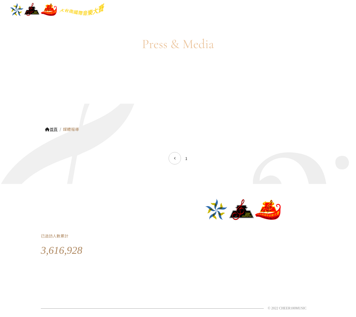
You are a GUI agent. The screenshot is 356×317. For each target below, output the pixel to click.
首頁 (51, 129)
